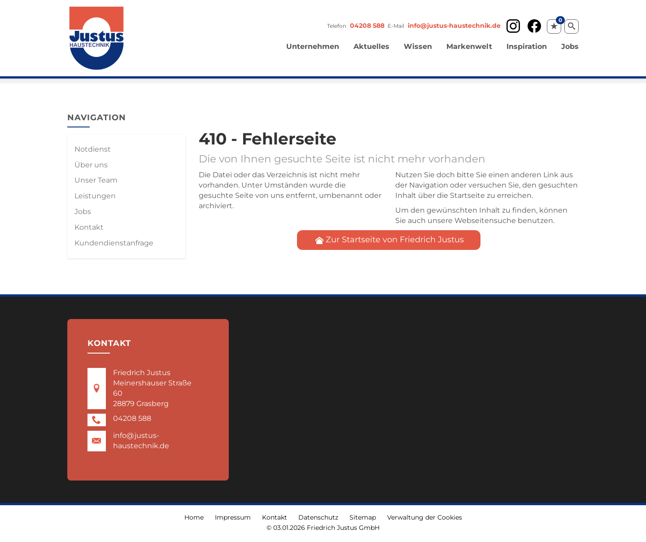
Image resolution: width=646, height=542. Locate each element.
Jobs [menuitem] (82, 211)
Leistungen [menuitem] (95, 196)
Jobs (570, 46)
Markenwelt (469, 46)
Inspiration (526, 46)
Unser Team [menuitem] (96, 180)
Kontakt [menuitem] (89, 227)
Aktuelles (371, 46)
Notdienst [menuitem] (92, 149)
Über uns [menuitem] (91, 165)
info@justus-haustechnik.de (454, 26)
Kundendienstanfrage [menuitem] (113, 243)
